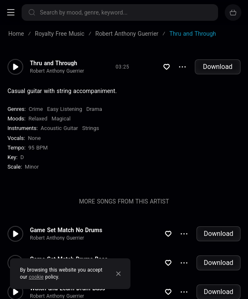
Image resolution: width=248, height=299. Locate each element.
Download (217, 67)
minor (32, 167)
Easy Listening (64, 109)
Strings (90, 128)
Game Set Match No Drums (66, 230)
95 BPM (38, 148)
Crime (36, 109)
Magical (61, 118)
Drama (94, 109)
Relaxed (37, 118)
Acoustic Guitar (59, 128)
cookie (36, 277)
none (34, 138)
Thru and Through (53, 63)
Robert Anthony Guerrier (57, 71)
